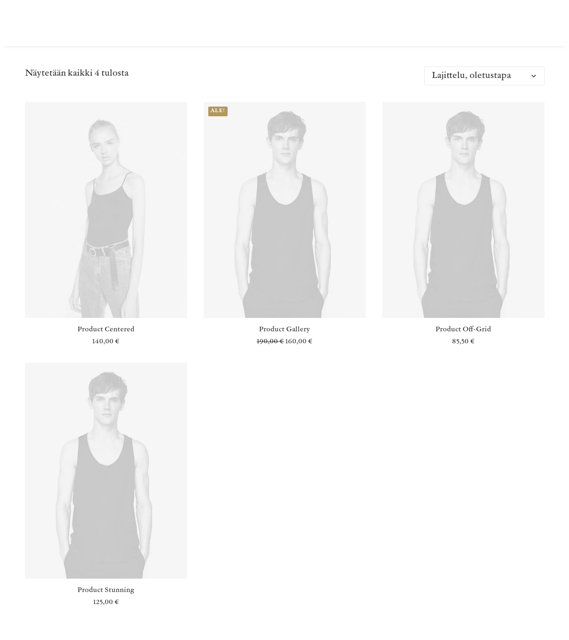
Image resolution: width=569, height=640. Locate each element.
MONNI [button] (261, 22)
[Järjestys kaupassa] (484, 75)
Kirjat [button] (150, 22)
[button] (106, 210)
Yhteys (418, 22)
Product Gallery (284, 329)
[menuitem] (150, 23)
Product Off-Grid (463, 329)
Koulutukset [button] (314, 22)
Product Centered (106, 329)
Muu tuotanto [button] (205, 22)
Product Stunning (105, 590)
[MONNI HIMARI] (49, 22)
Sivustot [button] (372, 22)
